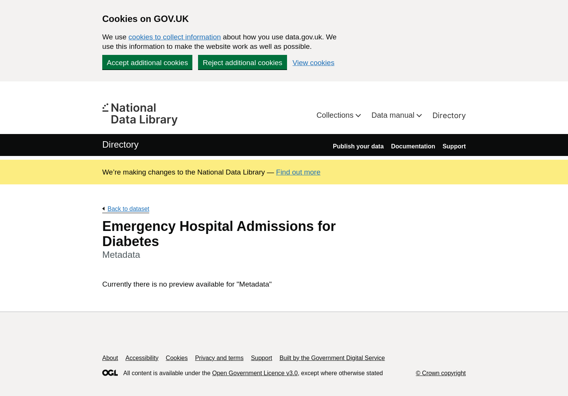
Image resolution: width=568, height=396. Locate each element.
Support (454, 146)
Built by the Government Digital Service (332, 358)
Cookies (177, 358)
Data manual (394, 115)
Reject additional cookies (242, 63)
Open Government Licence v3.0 (255, 373)
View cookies (314, 62)
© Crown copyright (441, 373)
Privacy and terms (219, 358)
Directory (449, 115)
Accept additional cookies (147, 63)
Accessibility (141, 358)
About (110, 358)
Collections (336, 115)
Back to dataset (128, 209)
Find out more (298, 172)
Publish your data (358, 146)
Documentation (413, 146)
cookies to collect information (174, 37)
